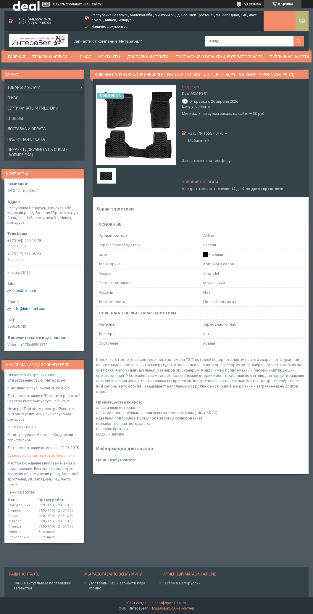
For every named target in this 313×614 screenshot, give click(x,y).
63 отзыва (252, 4)
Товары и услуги (49, 56)
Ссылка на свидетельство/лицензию (41, 455)
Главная (16, 56)
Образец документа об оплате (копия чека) (37, 152)
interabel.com (24, 290)
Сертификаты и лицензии (32, 108)
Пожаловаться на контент (172, 608)
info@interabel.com (29, 308)
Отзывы (15, 118)
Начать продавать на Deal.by (77, 4)
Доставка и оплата (148, 56)
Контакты (109, 56)
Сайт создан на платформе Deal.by (156, 603)
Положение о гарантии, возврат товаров (219, 56)
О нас (85, 56)
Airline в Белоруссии (182, 583)
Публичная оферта (289, 56)
